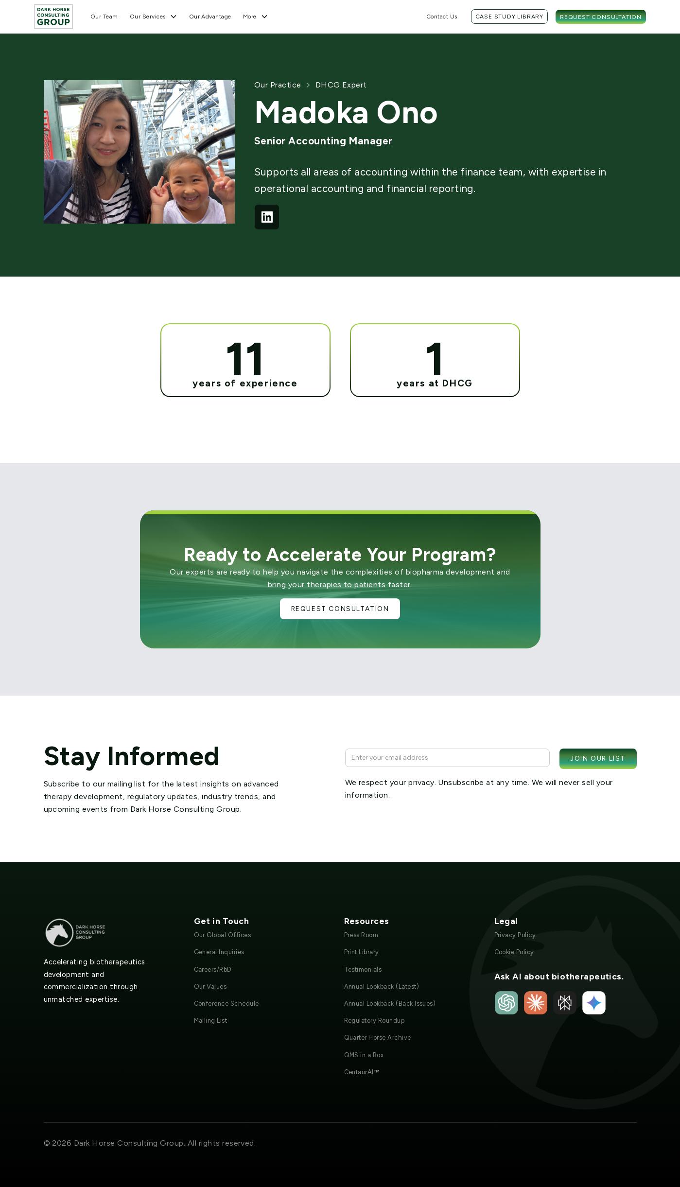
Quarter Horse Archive (377, 1037)
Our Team (104, 16)
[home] (53, 16)
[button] (153, 16)
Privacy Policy (515, 935)
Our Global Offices (222, 935)
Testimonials (363, 969)
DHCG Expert (341, 84)
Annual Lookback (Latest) (381, 986)
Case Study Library (509, 16)
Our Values (210, 986)
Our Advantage (210, 16)
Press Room (361, 935)
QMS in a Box (364, 1055)
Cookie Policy (514, 952)
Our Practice (277, 84)
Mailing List (210, 1020)
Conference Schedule (226, 1003)
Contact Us (441, 16)
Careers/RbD (213, 969)
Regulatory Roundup (374, 1020)
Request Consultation (601, 17)
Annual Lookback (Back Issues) (390, 1003)
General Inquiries (219, 952)
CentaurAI (362, 1072)
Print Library (361, 952)
